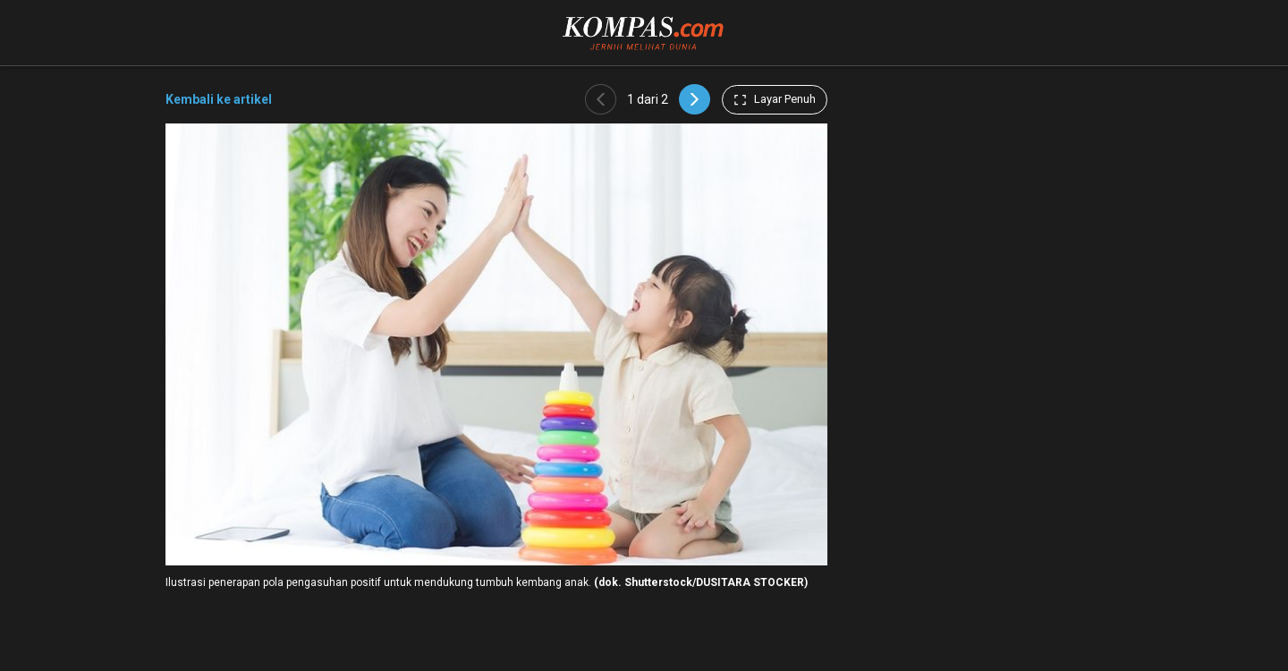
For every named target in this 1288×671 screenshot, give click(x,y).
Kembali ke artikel (218, 99)
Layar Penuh (774, 99)
